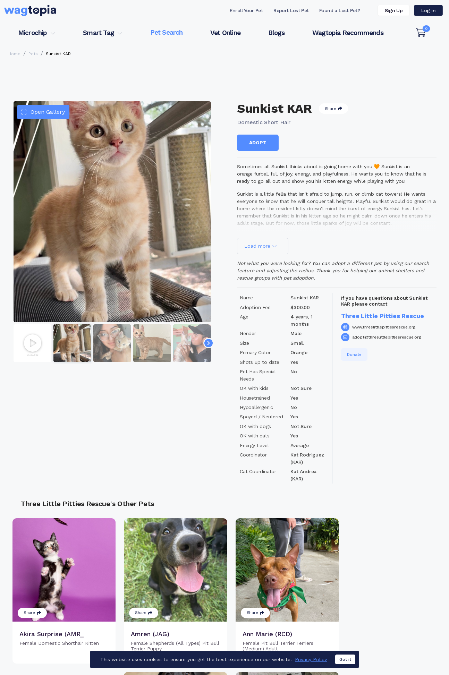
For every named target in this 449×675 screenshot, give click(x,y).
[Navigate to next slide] (208, 343)
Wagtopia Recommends (347, 33)
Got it (345, 660)
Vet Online (225, 33)
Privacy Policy (311, 660)
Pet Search (166, 32)
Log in (428, 10)
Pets (33, 53)
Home (14, 53)
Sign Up (394, 10)
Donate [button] (354, 354)
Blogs (276, 33)
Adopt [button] (257, 142)
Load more (260, 246)
